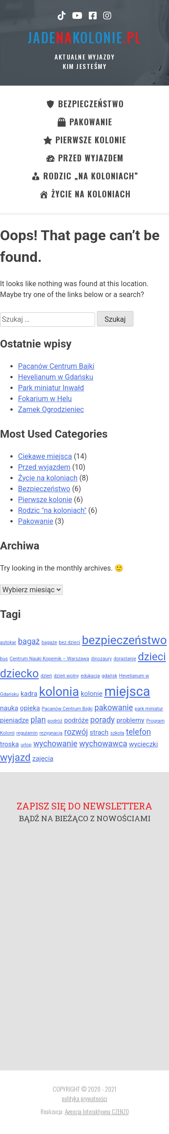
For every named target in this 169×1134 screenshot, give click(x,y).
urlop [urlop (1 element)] (26, 745)
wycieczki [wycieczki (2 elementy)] (143, 744)
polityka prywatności (84, 1098)
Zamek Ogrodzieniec (51, 409)
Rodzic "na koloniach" (52, 510)
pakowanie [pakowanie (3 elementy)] (113, 707)
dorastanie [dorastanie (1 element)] (125, 659)
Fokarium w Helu (45, 398)
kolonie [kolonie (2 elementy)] (91, 694)
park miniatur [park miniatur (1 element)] (149, 709)
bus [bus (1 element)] (4, 659)
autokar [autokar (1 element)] (8, 642)
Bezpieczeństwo (44, 489)
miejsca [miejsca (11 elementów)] (127, 691)
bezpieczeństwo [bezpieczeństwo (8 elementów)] (124, 640)
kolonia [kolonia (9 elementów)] (59, 692)
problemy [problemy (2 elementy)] (130, 720)
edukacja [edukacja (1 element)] (90, 676)
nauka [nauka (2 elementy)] (9, 708)
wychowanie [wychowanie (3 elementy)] (55, 743)
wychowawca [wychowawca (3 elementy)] (103, 743)
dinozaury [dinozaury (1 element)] (101, 659)
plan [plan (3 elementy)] (38, 719)
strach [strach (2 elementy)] (99, 732)
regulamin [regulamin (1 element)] (26, 733)
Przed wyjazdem (44, 467)
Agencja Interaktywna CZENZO (97, 1111)
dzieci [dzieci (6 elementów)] (152, 656)
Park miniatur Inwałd (51, 388)
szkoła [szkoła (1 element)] (117, 733)
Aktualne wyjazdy (84, 56)
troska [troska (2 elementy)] (9, 744)
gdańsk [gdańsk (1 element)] (110, 676)
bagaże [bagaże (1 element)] (49, 642)
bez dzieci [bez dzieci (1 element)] (69, 642)
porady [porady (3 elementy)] (102, 719)
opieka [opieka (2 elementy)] (30, 708)
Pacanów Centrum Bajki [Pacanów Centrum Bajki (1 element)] (67, 709)
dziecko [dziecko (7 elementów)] (19, 673)
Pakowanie (35, 521)
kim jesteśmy (84, 66)
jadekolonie (84, 37)
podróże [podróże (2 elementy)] (76, 720)
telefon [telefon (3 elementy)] (138, 731)
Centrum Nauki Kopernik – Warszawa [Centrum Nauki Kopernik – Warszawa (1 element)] (49, 659)
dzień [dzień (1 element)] (46, 676)
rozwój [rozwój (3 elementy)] (76, 731)
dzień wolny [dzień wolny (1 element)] (66, 676)
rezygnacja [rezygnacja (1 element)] (51, 733)
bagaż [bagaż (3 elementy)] (29, 641)
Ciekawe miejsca (45, 456)
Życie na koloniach (48, 478)
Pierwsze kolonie (45, 499)
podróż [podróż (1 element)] (55, 721)
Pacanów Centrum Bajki (56, 366)
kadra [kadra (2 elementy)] (29, 694)
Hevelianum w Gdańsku (55, 377)
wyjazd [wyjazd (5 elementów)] (15, 757)
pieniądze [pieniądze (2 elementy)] (14, 720)
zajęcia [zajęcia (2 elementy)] (43, 758)
